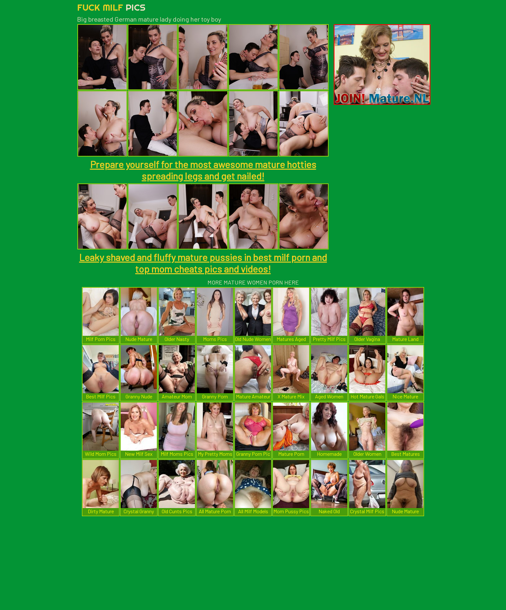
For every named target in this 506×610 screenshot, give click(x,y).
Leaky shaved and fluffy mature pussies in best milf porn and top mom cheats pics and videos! (203, 263)
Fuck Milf (111, 7)
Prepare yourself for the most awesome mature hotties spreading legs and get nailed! (203, 170)
